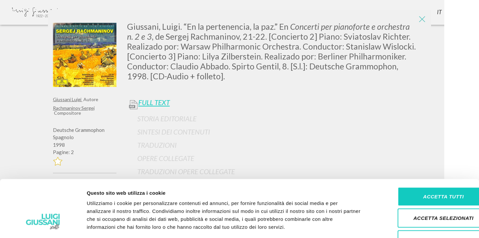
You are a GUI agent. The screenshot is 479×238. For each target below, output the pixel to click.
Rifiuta (424, 194)
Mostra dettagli (348, 225)
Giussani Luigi (67, 99)
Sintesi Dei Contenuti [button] (173, 132)
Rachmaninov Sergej (74, 108)
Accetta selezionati (424, 173)
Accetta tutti (423, 151)
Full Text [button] (154, 102)
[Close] (421, 19)
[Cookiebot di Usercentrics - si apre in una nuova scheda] (43, 225)
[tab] (276, 118)
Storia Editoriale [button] (166, 118)
